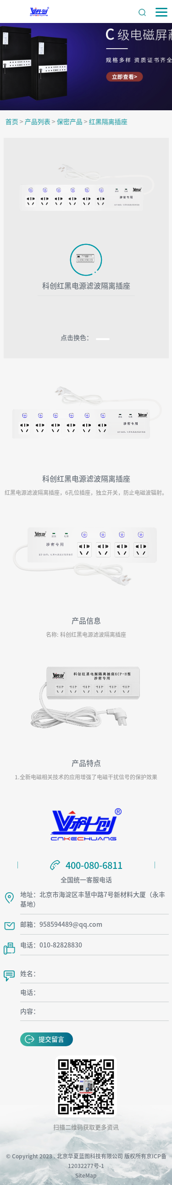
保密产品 (71, 122)
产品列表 (39, 122)
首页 (13, 122)
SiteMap (86, 1175)
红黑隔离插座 (110, 122)
